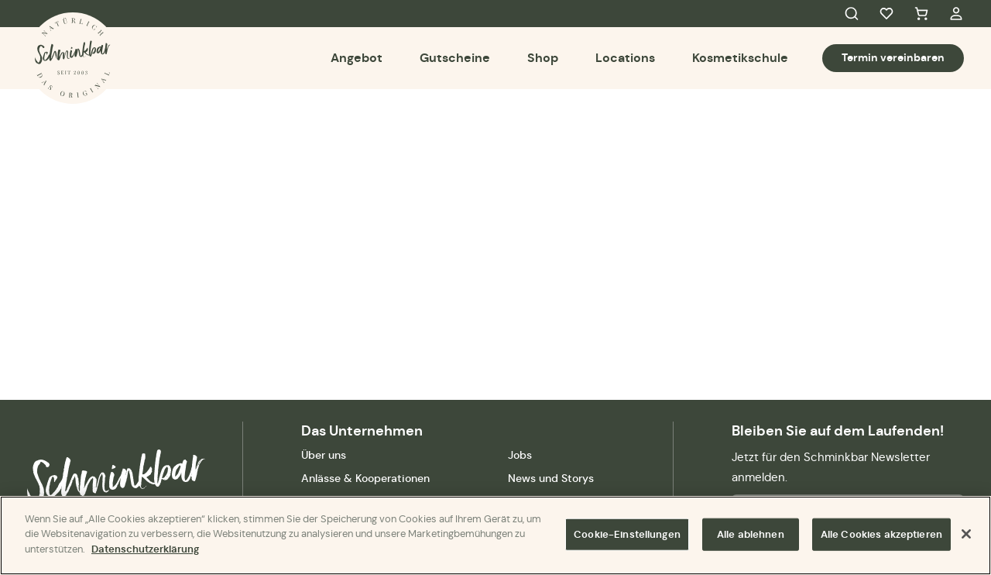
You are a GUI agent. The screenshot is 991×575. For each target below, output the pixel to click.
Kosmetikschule (740, 58)
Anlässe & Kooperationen (365, 478)
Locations (625, 58)
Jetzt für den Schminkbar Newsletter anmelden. (831, 466)
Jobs (520, 455)
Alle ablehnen (750, 535)
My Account (956, 14)
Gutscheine (455, 58)
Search (851, 14)
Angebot (356, 58)
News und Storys (551, 478)
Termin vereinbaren (893, 57)
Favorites (886, 14)
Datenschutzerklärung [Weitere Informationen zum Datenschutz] (145, 550)
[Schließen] (966, 535)
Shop (542, 58)
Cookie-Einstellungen (627, 535)
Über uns (323, 455)
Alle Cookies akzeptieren (881, 535)
